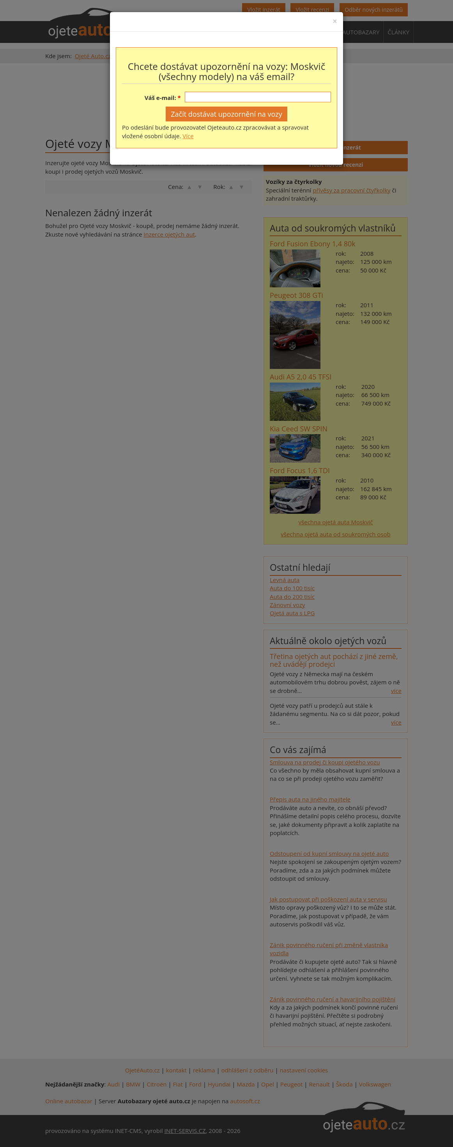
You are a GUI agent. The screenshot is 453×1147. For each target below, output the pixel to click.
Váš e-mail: (160, 98)
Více (187, 136)
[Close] (335, 21)
